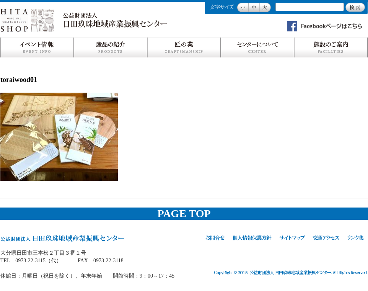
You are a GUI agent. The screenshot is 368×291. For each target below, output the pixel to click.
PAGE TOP (183, 213)
